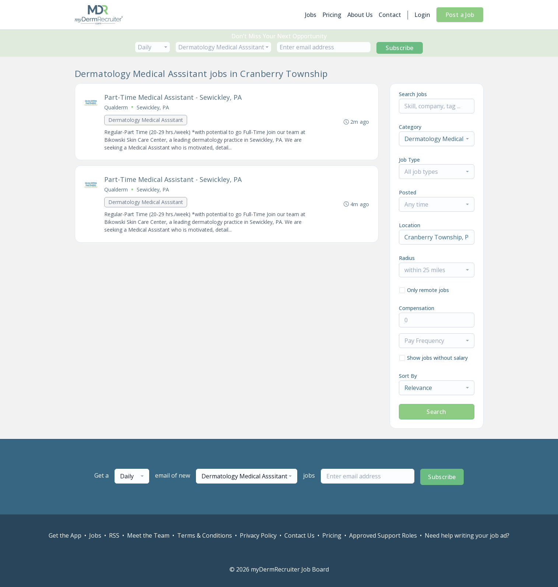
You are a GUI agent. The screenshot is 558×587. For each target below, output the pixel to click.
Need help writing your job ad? (467, 535)
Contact (390, 15)
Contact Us (299, 535)
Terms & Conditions (204, 535)
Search (436, 412)
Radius (407, 257)
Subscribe (400, 48)
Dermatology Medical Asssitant (146, 119)
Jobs (310, 15)
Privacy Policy (258, 535)
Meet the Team (148, 535)
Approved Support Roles (383, 535)
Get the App (65, 535)
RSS (114, 535)
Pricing (331, 15)
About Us (360, 15)
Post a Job (459, 15)
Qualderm (116, 107)
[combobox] (152, 47)
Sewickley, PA (153, 107)
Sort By (408, 375)
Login (422, 15)
